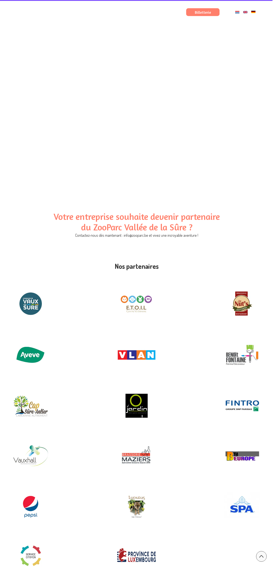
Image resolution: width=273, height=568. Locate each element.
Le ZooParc (127, 25)
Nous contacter (175, 37)
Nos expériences (219, 25)
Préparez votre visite (171, 25)
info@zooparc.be (136, 235)
